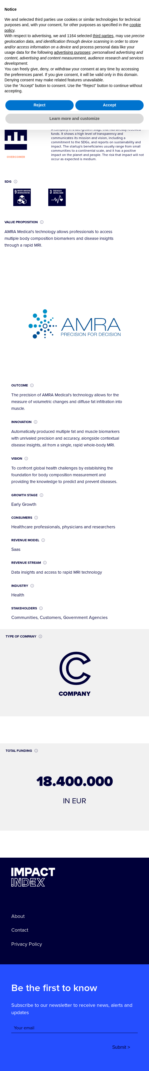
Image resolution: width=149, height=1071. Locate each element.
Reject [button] (39, 1046)
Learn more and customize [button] (74, 1059)
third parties (103, 977)
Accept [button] (109, 1046)
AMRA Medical (60, 58)
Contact (19, 930)
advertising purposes (72, 993)
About (18, 916)
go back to (27, 20)
